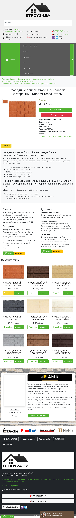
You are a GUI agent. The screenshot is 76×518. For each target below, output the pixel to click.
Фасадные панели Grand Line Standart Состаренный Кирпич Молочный (62, 318)
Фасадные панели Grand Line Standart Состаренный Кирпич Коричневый (62, 352)
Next (73, 430)
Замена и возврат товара (11, 486)
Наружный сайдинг (8, 479)
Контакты (26, 68)
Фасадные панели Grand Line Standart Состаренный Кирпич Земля (38, 283)
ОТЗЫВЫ (59, 439)
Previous (3, 430)
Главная (5, 79)
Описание (6, 146)
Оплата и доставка (30, 46)
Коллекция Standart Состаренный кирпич (16, 81)
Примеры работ (29, 73)
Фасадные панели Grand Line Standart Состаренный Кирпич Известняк (13, 352)
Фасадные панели (24, 79)
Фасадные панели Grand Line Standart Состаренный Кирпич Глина (38, 352)
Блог (25, 62)
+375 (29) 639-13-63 (60, 34)
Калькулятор (27, 57)
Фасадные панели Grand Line (43, 79)
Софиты (19, 479)
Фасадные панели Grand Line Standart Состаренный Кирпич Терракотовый (29, 84)
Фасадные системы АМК (38, 415)
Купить (8, 253)
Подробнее (8, 293)
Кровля (56, 479)
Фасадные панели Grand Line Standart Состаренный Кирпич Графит (13, 318)
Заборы (62, 479)
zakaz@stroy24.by (11, 507)
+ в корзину (55, 109)
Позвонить (19, 253)
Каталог (13, 79)
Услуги (25, 51)
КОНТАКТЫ (7, 444)
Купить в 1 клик (57, 115)
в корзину (19, 293)
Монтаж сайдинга (28, 439)
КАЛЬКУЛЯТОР (10, 439)
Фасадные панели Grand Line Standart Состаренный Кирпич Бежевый (38, 318)
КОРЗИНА (7, 516)
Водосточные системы (30, 479)
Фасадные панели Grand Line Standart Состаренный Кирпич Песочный (62, 283)
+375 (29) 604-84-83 (60, 31)
